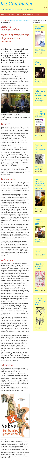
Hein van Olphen (38, 239)
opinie (17, 14)
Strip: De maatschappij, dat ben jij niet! (40, 301)
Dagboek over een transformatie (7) (40, 148)
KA (35, 327)
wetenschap (30, 14)
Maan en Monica (38, 63)
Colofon (45, 9)
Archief (45, 7)
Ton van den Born (5, 20)
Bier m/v (38, 251)
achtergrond (4, 14)
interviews (23, 14)
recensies (11, 14)
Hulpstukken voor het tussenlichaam (40, 93)
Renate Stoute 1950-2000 (40, 222)
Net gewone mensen (39, 27)
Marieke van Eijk (39, 49)
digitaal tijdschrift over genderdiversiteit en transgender (17, 9)
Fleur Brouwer (38, 98)
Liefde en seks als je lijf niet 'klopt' (40, 113)
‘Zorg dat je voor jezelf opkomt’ (39, 266)
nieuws (37, 14)
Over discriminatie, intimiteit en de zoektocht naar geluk (40, 183)
